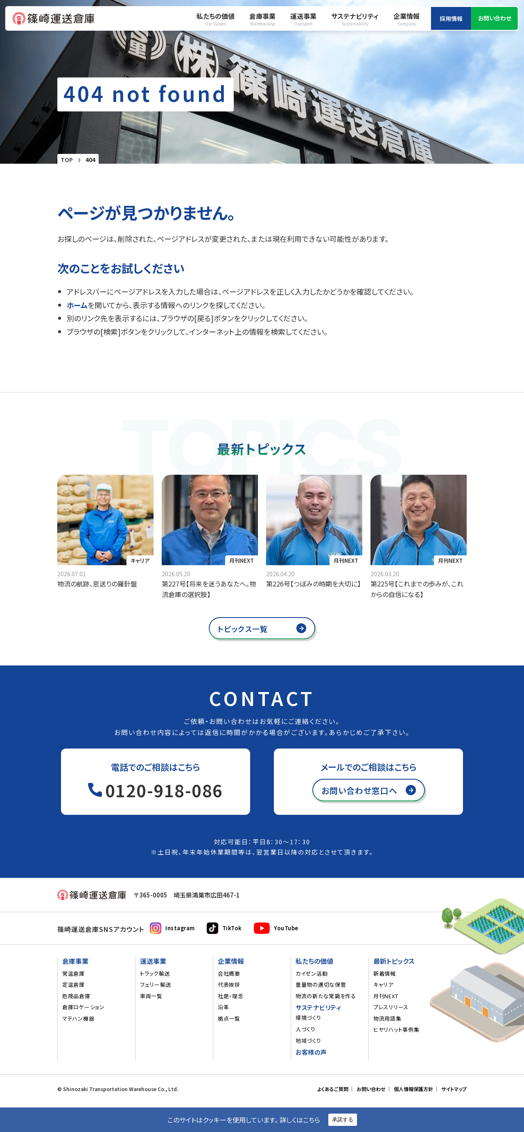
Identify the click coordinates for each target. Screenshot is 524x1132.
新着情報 (384, 973)
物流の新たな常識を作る (326, 996)
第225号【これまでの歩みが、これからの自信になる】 (416, 589)
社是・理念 (231, 996)
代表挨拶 (229, 984)
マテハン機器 (78, 1018)
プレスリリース (391, 1007)
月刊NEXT (241, 560)
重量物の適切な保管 (321, 984)
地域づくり (308, 1040)
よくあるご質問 (332, 1089)
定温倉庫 (73, 984)
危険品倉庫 (76, 996)
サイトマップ (454, 1089)
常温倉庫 (73, 973)
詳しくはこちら (300, 1120)
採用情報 (451, 18)
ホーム (77, 305)
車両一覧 (151, 996)
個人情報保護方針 (413, 1089)
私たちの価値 (215, 19)
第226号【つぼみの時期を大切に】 (313, 584)
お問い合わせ (494, 18)
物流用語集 (387, 1018)
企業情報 (406, 19)
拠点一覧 (229, 1018)
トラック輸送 (155, 973)
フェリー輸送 (155, 984)
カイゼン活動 (312, 973)
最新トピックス (393, 961)
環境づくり (308, 1018)
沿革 (223, 1007)
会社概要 (229, 973)
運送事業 (303, 19)
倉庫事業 (262, 19)
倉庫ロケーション (83, 1007)
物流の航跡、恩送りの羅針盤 (97, 584)
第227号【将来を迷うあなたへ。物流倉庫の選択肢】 (209, 589)
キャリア (383, 984)
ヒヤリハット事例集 (396, 1029)
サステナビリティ (355, 19)
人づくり (306, 1029)
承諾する (342, 1119)
